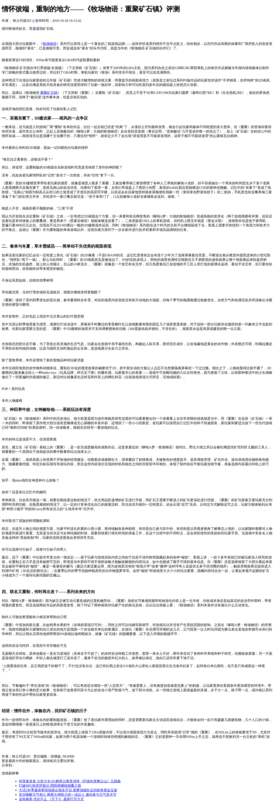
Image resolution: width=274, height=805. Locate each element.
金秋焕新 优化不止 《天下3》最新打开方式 (51, 799)
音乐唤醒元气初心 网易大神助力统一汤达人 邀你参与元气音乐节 (67, 794)
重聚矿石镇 (48, 93)
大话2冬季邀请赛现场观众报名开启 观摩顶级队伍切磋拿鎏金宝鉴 (68, 790)
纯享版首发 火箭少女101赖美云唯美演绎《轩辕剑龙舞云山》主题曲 (70, 781)
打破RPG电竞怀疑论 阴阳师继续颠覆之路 (50, 785)
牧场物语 (50, 44)
